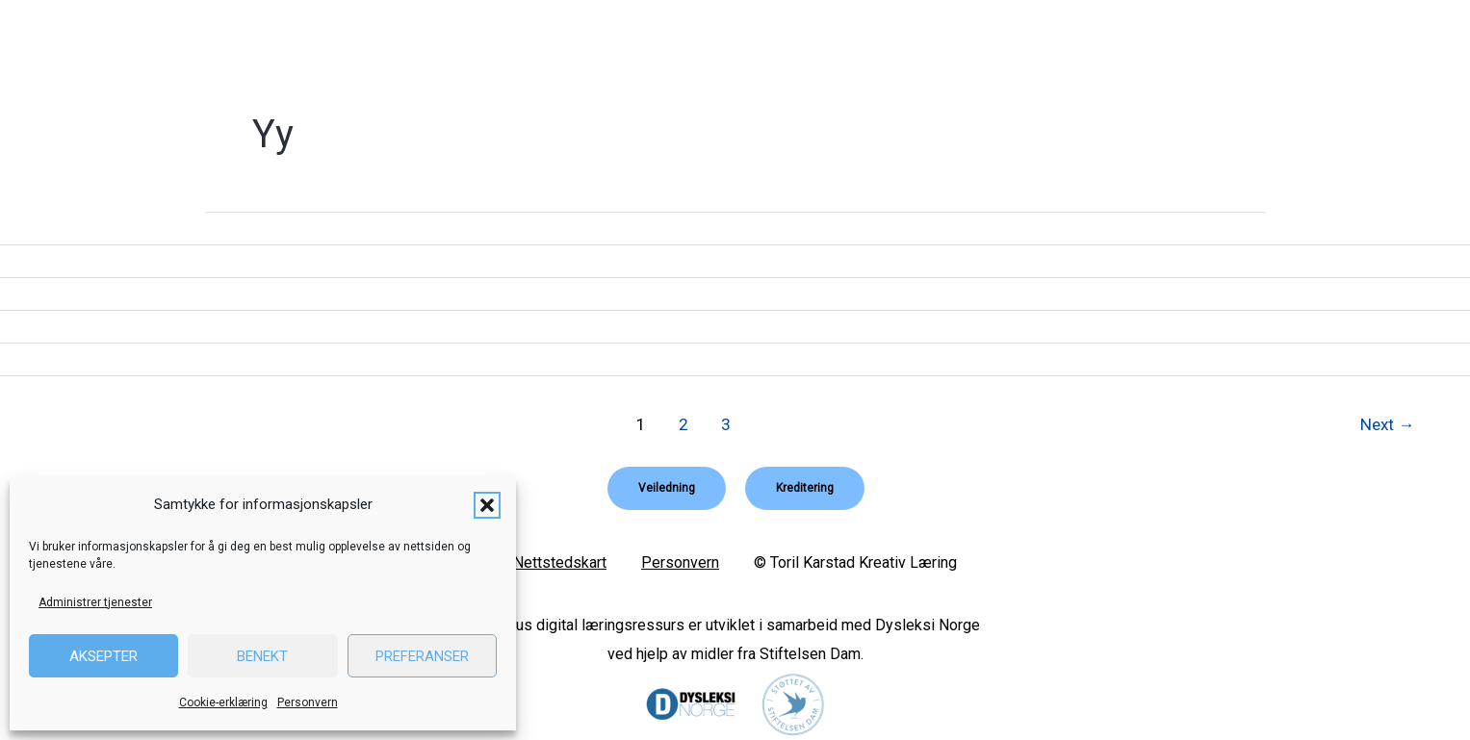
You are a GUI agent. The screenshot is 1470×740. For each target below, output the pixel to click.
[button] (487, 505)
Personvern (307, 702)
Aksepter (103, 656)
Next (1387, 424)
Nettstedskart (559, 561)
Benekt (262, 656)
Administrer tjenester (95, 602)
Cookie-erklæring (223, 702)
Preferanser (422, 656)
